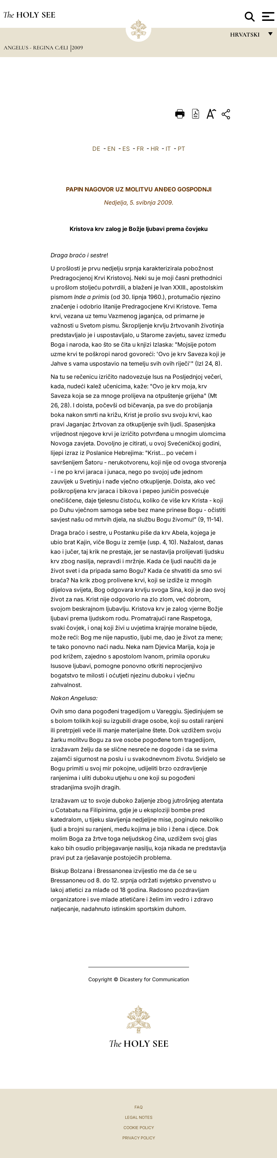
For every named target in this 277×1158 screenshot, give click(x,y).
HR (155, 148)
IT (168, 148)
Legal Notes (138, 1117)
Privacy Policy (138, 1137)
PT (181, 148)
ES (126, 148)
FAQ (138, 1107)
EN (111, 148)
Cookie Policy (138, 1127)
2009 (77, 47)
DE (96, 148)
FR (140, 148)
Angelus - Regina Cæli (37, 47)
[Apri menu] (267, 16)
